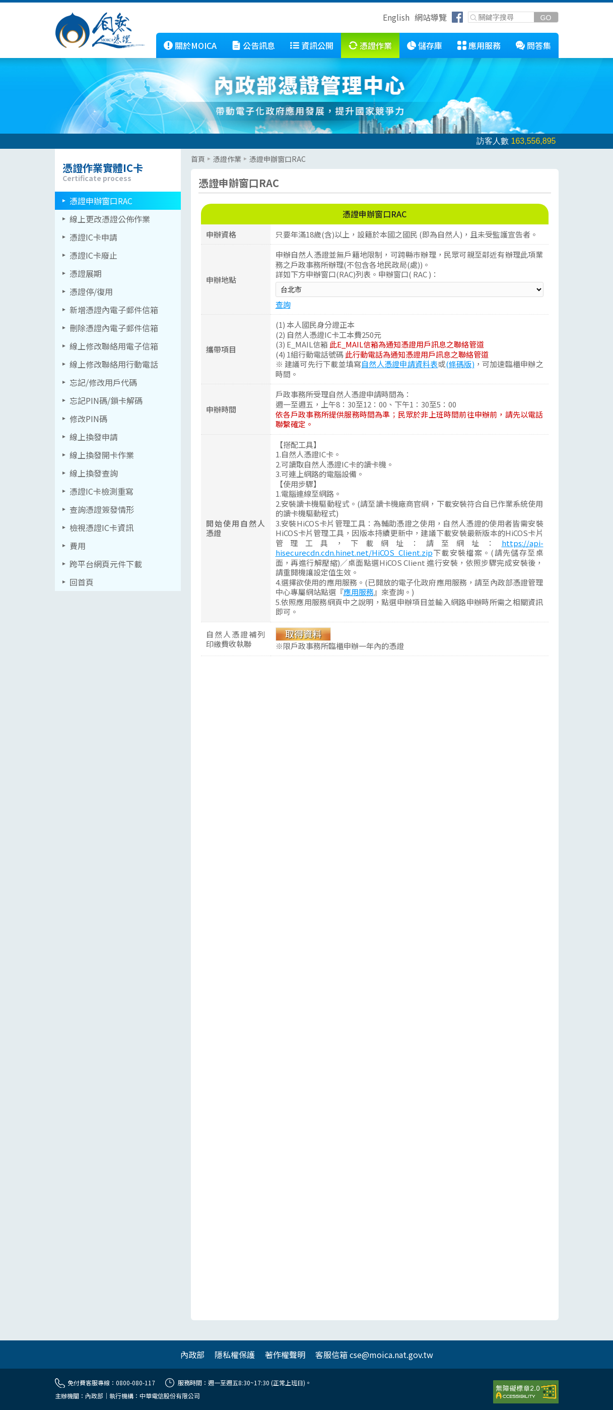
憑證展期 (86, 273)
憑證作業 (376, 45)
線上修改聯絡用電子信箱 (114, 346)
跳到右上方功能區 (379, 18)
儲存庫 (430, 45)
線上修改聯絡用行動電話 (114, 364)
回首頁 (82, 582)
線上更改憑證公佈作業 (110, 219)
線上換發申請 (94, 437)
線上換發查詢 (94, 473)
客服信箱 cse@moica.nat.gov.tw (374, 1354)
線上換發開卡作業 (102, 455)
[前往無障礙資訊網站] (526, 1391)
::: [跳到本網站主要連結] (149, 37)
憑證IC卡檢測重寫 (101, 491)
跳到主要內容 (24, 7)
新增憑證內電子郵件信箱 (114, 310)
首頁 (198, 159)
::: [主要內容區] (194, 153)
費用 (78, 546)
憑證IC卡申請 (93, 237)
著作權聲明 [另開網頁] (285, 1354)
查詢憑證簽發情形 (102, 509)
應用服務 (484, 45)
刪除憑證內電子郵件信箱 (114, 328)
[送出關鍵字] (546, 17)
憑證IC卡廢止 (93, 255)
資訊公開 (317, 45)
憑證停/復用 (91, 291)
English (396, 17)
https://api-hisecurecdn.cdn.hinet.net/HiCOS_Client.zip (409, 548)
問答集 (539, 45)
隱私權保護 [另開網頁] (235, 1354)
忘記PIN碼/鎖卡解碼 (106, 400)
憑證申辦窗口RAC (101, 201)
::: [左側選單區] (58, 153)
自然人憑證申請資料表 (399, 364)
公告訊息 (259, 45)
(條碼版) (460, 364)
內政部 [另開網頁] (192, 1354)
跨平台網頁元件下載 (106, 564)
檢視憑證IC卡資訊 (101, 527)
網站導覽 (431, 17)
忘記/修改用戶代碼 (103, 382)
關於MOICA (196, 45)
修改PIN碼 (88, 419)
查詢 (283, 304)
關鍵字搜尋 (468, 12)
